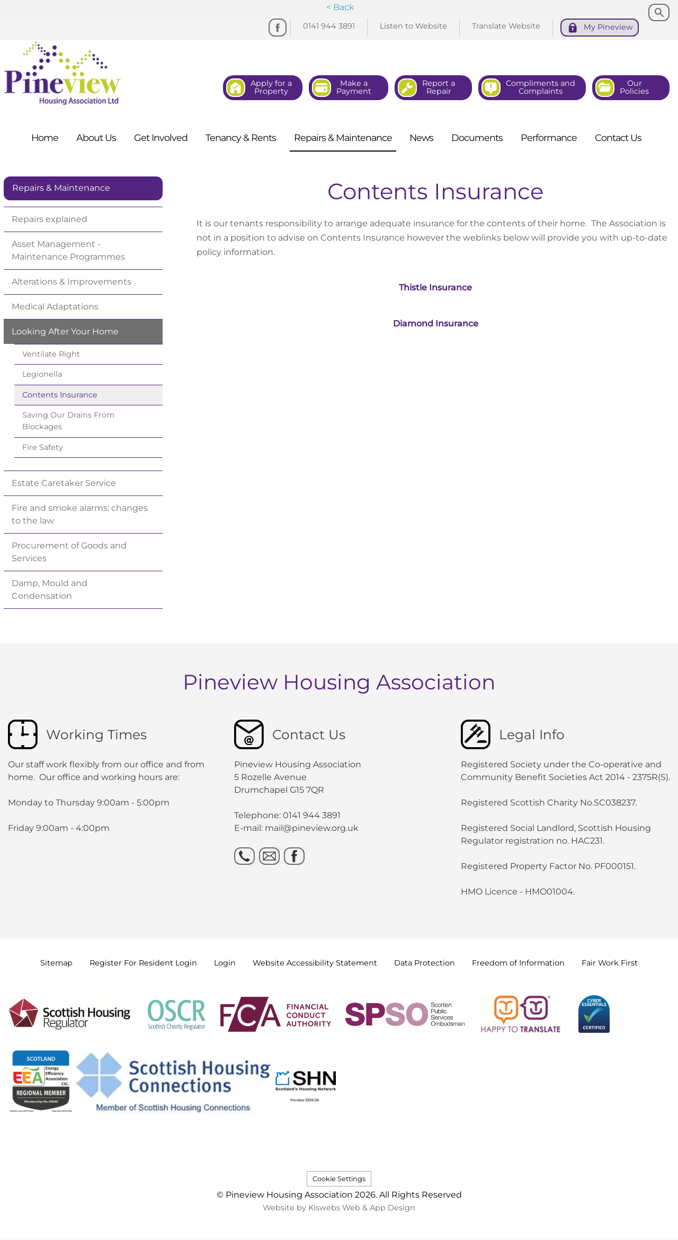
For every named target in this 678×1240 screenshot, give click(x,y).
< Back (340, 7)
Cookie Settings (339, 1179)
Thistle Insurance (435, 287)
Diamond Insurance (435, 323)
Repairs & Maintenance (61, 188)
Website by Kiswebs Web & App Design (339, 1207)
